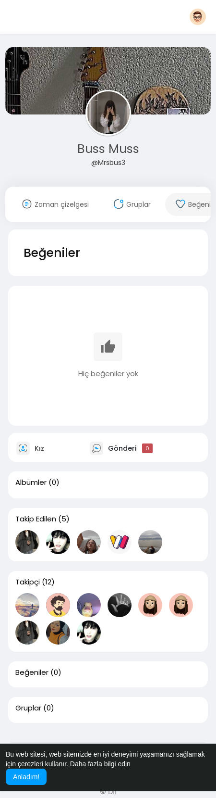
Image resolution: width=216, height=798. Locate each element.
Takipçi (27, 582)
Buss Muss (108, 148)
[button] (198, 17)
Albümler (31, 482)
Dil (108, 791)
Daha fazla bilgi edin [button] (100, 764)
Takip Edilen (35, 519)
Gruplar (28, 708)
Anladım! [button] (26, 777)
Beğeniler (31, 672)
